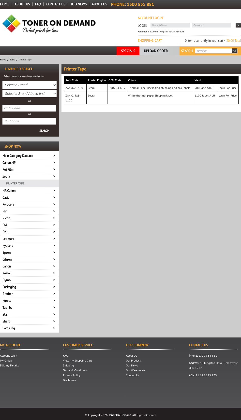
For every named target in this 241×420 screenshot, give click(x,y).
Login (142, 25)
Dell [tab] (5, 232)
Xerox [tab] (6, 273)
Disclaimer (69, 380)
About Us (22, 4)
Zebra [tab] (6, 176)
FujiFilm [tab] (8, 169)
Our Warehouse (135, 370)
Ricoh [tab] (6, 218)
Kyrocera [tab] (8, 204)
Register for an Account (172, 31)
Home (4, 4)
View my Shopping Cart (77, 360)
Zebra (12, 59)
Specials (128, 51)
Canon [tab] (6, 266)
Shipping (68, 365)
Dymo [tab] (6, 280)
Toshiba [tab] (7, 307)
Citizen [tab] (7, 259)
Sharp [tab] (6, 321)
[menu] (29, 183)
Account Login (8, 355)
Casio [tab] (5, 197)
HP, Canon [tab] (8, 191)
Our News (132, 365)
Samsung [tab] (8, 328)
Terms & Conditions (75, 370)
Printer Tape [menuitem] (15, 183)
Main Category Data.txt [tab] (17, 156)
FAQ (38, 4)
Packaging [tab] (9, 287)
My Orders (6, 360)
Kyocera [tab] (7, 246)
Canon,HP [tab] (8, 163)
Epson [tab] (6, 252)
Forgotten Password (148, 31)
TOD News (78, 4)
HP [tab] (4, 211)
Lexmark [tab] (8, 239)
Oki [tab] (4, 225)
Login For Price (227, 88)
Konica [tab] (6, 301)
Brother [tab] (7, 294)
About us (99, 4)
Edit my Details (9, 365)
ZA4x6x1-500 (74, 88)
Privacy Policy (71, 375)
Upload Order (156, 51)
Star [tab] (5, 314)
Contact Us (55, 4)
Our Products (134, 360)
